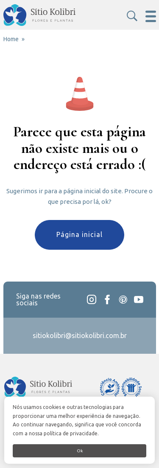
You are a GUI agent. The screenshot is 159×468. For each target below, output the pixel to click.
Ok (80, 450)
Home (11, 39)
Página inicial (79, 234)
